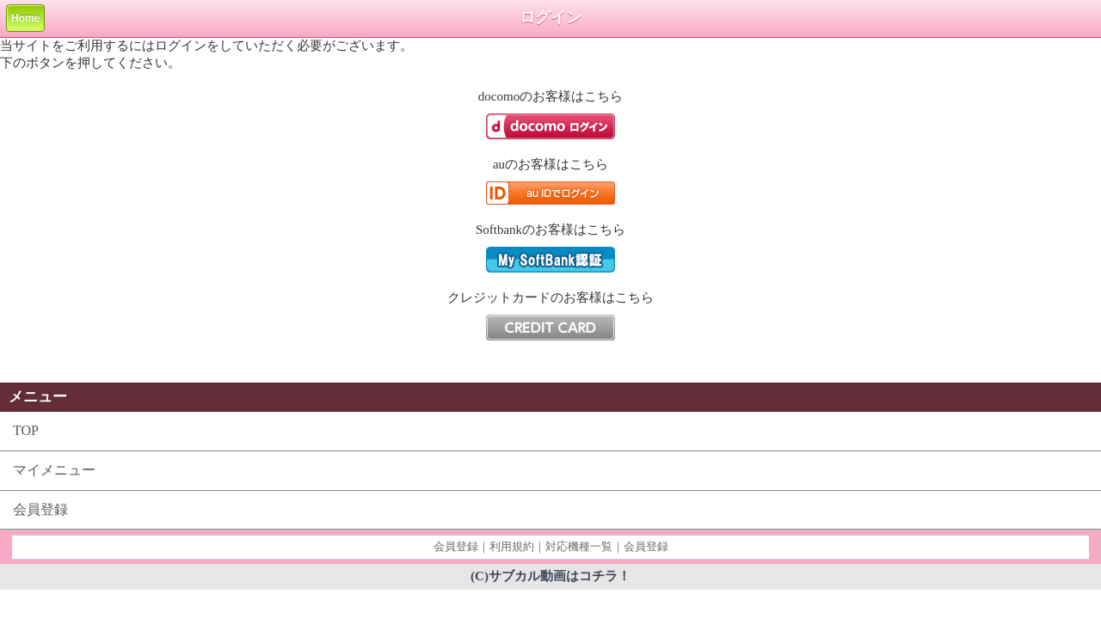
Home (25, 18)
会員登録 (40, 509)
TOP (26, 430)
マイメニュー (54, 470)
